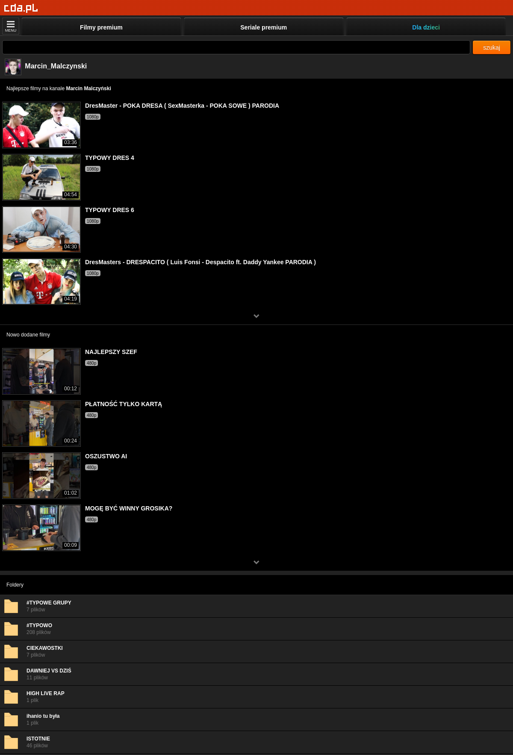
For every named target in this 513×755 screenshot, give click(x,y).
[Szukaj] (236, 47)
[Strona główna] (21, 8)
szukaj (491, 47)
